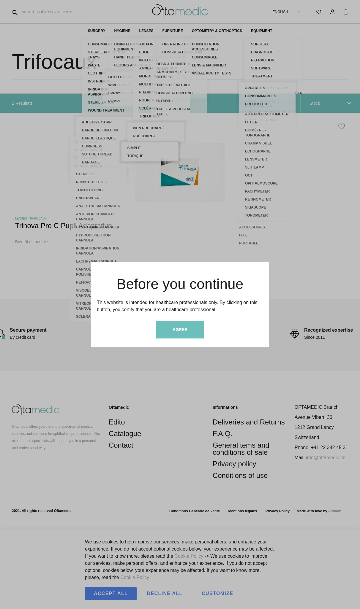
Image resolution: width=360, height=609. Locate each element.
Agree (180, 329)
